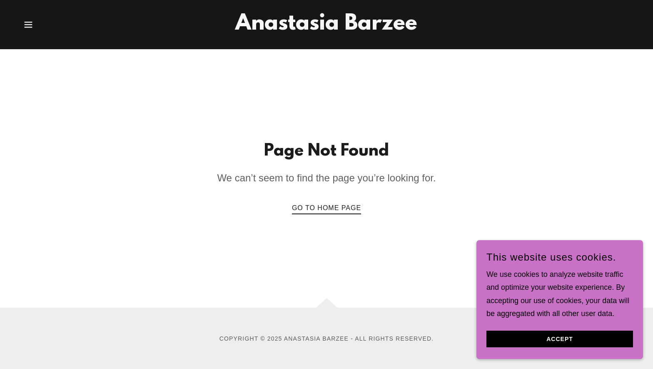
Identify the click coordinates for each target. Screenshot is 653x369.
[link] (326, 27)
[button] (28, 24)
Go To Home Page (326, 207)
